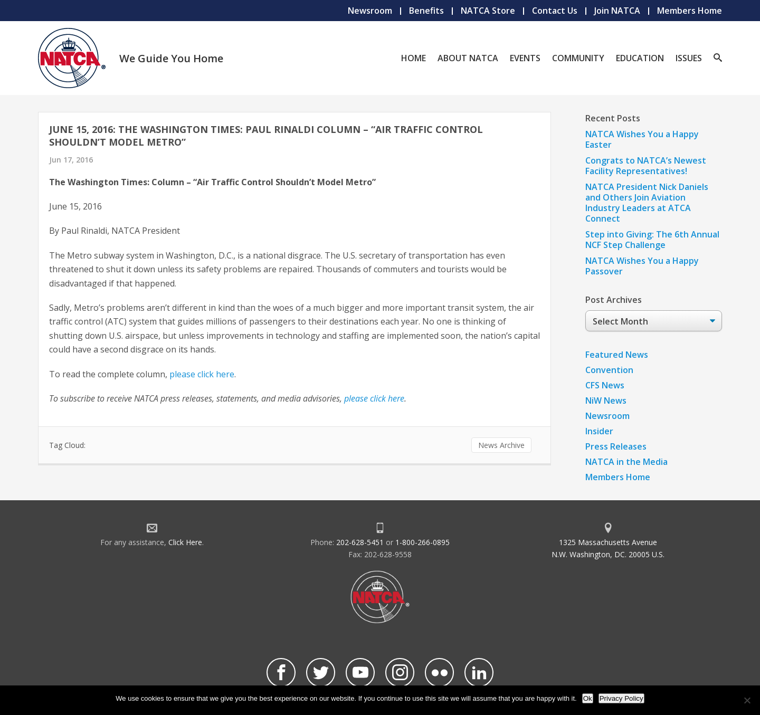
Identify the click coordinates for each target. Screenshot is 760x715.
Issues (689, 58)
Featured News (616, 354)
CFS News (604, 385)
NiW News (605, 400)
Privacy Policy (621, 698)
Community (578, 58)
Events (525, 58)
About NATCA (468, 58)
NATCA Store (488, 10)
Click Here (185, 542)
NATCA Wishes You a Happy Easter (642, 139)
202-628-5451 (360, 542)
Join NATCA (617, 10)
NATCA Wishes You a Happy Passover (642, 266)
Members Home (689, 10)
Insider (599, 431)
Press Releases (616, 446)
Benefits (426, 10)
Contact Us (554, 10)
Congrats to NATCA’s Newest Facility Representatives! (645, 166)
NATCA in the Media (626, 462)
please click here (201, 374)
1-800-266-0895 (422, 542)
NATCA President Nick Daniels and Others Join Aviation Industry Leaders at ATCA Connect (646, 202)
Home (413, 58)
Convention (609, 370)
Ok (587, 698)
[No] (747, 700)
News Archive (501, 445)
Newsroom (370, 10)
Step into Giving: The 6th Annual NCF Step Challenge (652, 239)
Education (640, 58)
